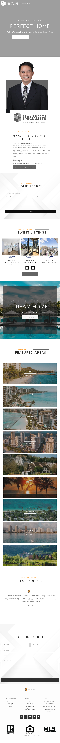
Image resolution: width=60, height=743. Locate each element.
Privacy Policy (31, 738)
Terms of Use (38, 738)
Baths (34, 203)
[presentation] (27, 268)
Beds (6, 203)
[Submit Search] (30, 211)
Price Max (35, 196)
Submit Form (30, 682)
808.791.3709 (25, 3)
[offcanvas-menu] (50, 3)
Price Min (8, 196)
